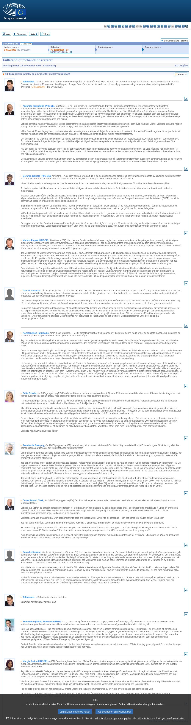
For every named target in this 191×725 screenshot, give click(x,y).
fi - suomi (183, 26)
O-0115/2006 (10, 50)
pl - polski (165, 26)
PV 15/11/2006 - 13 (59, 50)
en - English (130, 26)
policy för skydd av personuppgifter (112, 722)
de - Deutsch (119, 26)
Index (8, 34)
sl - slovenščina (179, 26)
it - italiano (144, 26)
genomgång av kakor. (173, 722)
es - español (108, 26)
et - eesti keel (123, 26)
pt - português (169, 26)
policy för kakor (145, 722)
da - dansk (116, 26)
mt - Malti (158, 26)
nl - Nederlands (162, 26)
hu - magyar (155, 26)
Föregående (21, 34)
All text (46, 34)
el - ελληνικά (126, 26)
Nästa (32, 34)
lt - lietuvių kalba (151, 26)
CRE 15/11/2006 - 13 (61, 52)
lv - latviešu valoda (147, 26)
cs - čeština (112, 26)
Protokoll (182, 74)
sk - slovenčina (176, 26)
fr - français (133, 26)
